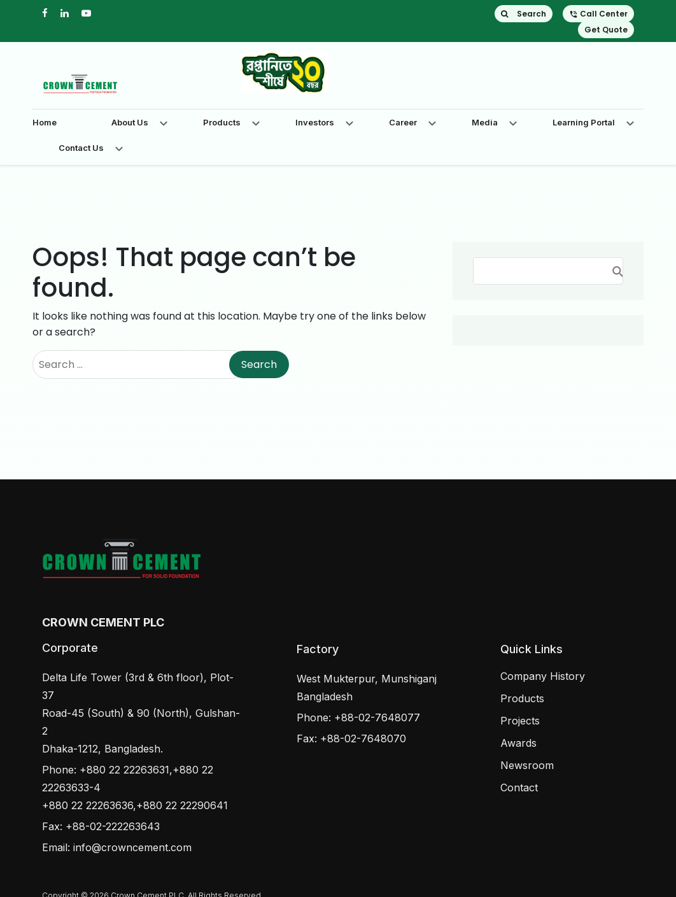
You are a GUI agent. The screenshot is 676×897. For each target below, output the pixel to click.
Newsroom (527, 765)
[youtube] (86, 13)
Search (523, 13)
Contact (519, 787)
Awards (518, 743)
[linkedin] (64, 13)
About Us (129, 122)
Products (222, 122)
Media (485, 122)
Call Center (598, 13)
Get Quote (606, 29)
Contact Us (81, 148)
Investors (314, 122)
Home (44, 122)
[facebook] (45, 13)
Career (403, 122)
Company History (542, 676)
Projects (520, 720)
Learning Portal (584, 122)
